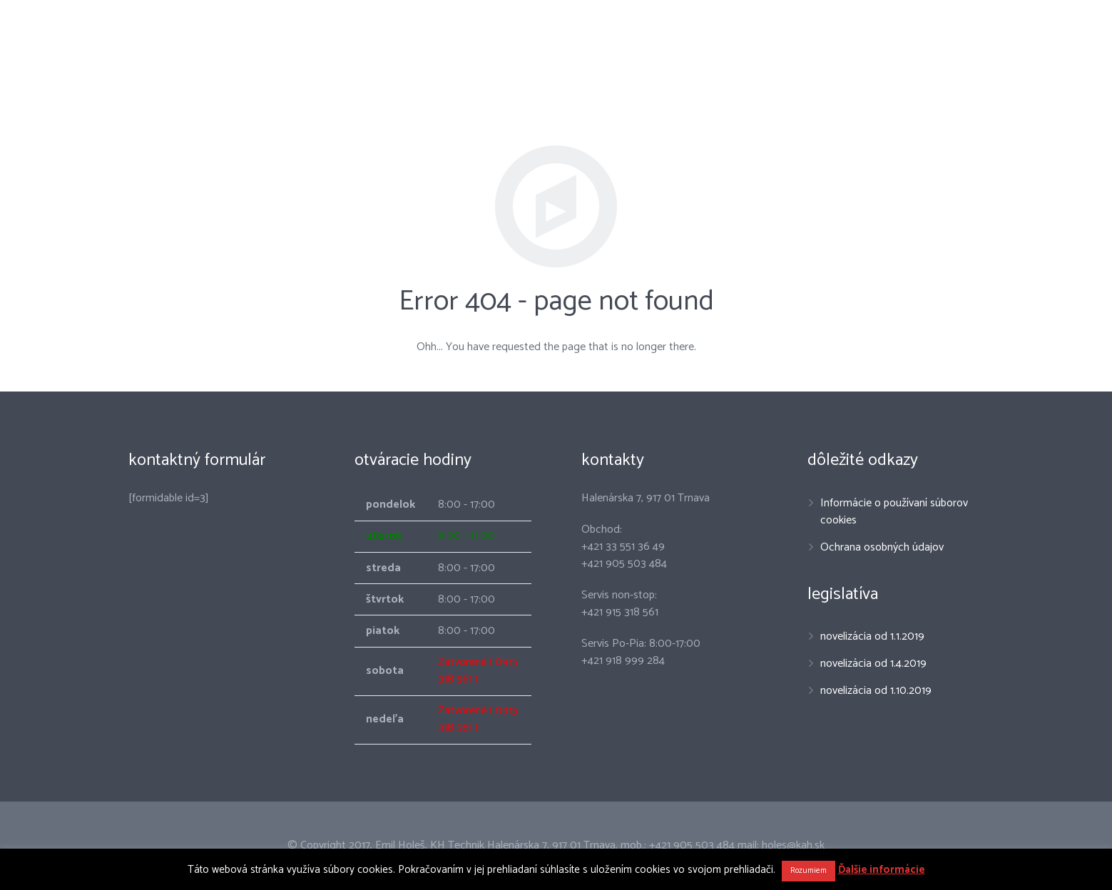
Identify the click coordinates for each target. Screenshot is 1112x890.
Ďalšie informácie (881, 870)
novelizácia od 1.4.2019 (873, 663)
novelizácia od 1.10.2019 (876, 690)
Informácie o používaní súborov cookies (894, 511)
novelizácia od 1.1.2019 (872, 636)
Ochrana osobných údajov (882, 547)
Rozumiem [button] (808, 870)
